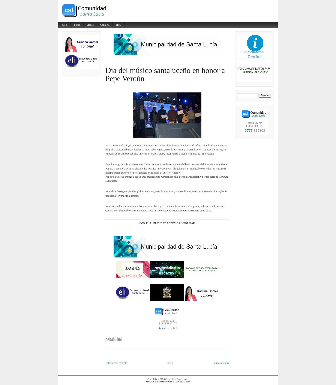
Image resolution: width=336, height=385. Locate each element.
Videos (90, 24)
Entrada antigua (221, 362)
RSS (118, 24)
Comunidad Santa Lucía (176, 379)
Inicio (65, 24)
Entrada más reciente (116, 362)
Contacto (105, 24)
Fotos (77, 24)
